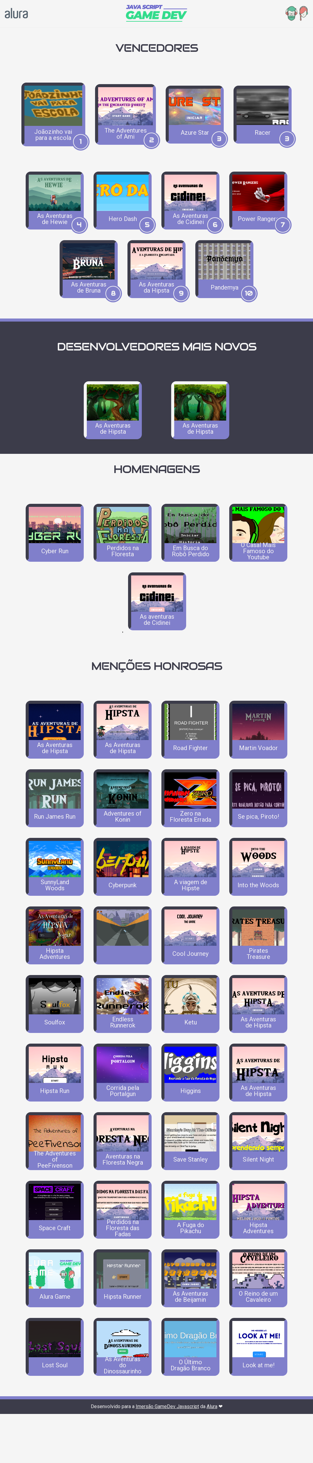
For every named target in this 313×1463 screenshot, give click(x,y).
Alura (212, 1455)
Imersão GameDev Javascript (167, 1455)
